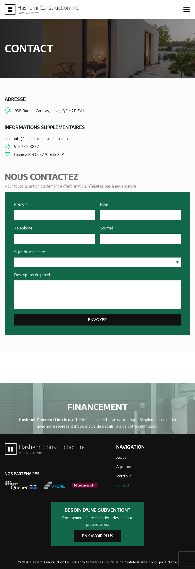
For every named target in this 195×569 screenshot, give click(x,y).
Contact (123, 485)
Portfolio (124, 476)
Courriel (106, 228)
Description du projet (32, 274)
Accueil (122, 457)
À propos (124, 466)
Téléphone (23, 228)
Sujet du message (29, 252)
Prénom (21, 204)
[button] (186, 9)
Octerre (171, 562)
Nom (104, 204)
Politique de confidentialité (126, 562)
